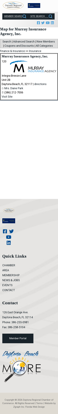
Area (5, 270)
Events (7, 285)
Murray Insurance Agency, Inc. (25, 56)
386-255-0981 (20, 322)
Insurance (35, 51)
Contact (8, 290)
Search (6, 41)
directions (40, 84)
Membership (11, 275)
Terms (39, 403)
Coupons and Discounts (19, 45)
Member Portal (17, 338)
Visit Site (7, 96)
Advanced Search (24, 41)
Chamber (8, 265)
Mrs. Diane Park (13, 88)
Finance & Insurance (12, 51)
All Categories (44, 45)
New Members (46, 41)
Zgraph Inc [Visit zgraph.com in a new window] (18, 406)
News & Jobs (11, 280)
